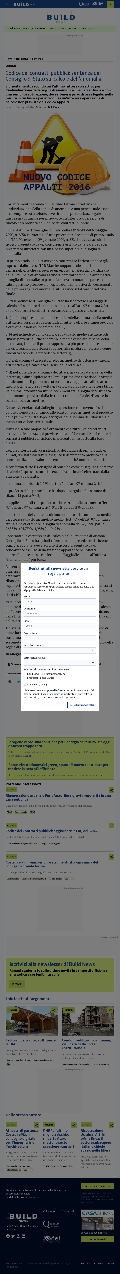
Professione (30, 633)
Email (27, 621)
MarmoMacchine (55, 674)
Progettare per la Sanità (40, 677)
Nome (27, 596)
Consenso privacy (37, 684)
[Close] (95, 571)
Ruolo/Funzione (32, 645)
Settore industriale (34, 657)
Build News (33, 674)
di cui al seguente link (52, 694)
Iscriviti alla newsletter (82, 705)
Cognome (29, 608)
